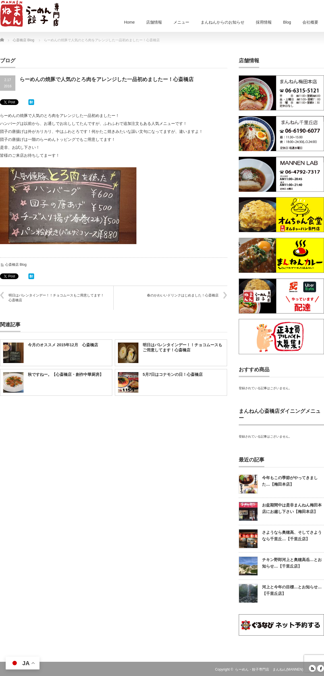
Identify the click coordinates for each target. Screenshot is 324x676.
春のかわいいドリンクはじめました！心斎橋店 (183, 295)
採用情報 (264, 22)
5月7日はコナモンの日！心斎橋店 (173, 374)
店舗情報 (154, 22)
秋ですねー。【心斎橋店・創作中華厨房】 (65, 374)
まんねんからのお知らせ (222, 22)
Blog (287, 22)
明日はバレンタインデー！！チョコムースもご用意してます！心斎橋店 (56, 297)
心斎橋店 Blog (15, 265)
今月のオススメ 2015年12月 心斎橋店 (63, 345)
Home (129, 22)
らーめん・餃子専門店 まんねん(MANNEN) (269, 669)
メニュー (181, 22)
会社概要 (310, 22)
